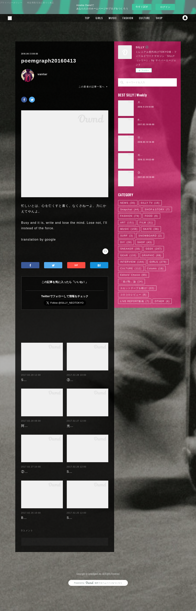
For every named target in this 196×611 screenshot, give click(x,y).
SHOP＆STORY (157, 209)
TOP (82, 18)
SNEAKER (130, 248)
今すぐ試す (141, 6)
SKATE (151, 229)
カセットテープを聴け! (137, 288)
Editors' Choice (133, 275)
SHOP (154, 18)
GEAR (128, 255)
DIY (126, 242)
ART (127, 222)
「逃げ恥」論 (131, 281)
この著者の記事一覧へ (93, 86)
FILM (146, 222)
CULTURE (139, 18)
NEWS (127, 203)
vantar (42, 74)
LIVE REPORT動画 (134, 301)
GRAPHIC (151, 255)
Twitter (177, 18)
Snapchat (185, 18)
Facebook (170, 18)
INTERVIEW (132, 261)
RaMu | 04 (144, 120)
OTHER (162, 301)
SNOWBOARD (150, 235)
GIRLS (94, 18)
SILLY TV (150, 203)
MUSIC (108, 18)
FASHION (123, 18)
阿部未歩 (28, 431)
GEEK (154, 248)
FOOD (151, 216)
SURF (126, 235)
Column (155, 268)
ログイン (165, 6)
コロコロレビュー (133, 294)
